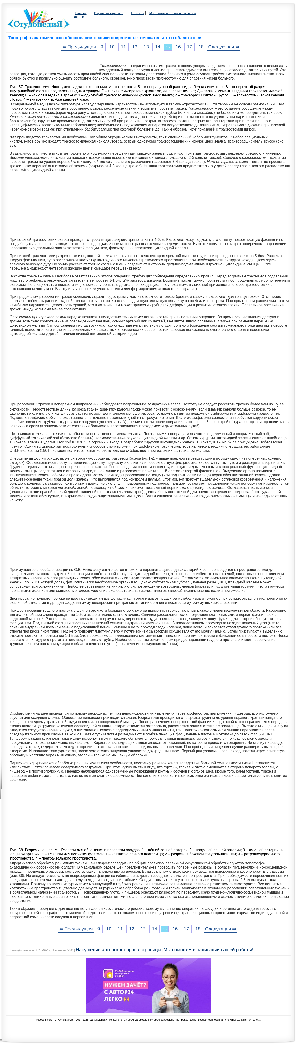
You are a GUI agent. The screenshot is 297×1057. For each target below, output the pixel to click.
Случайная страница (108, 13)
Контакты (137, 13)
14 (157, 46)
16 (178, 46)
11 (123, 46)
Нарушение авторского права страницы (118, 949)
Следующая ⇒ (223, 46)
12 (134, 46)
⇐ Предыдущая (79, 46)
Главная (80, 13)
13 (146, 46)
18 (200, 46)
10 (111, 46)
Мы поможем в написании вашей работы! (208, 949)
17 (189, 46)
